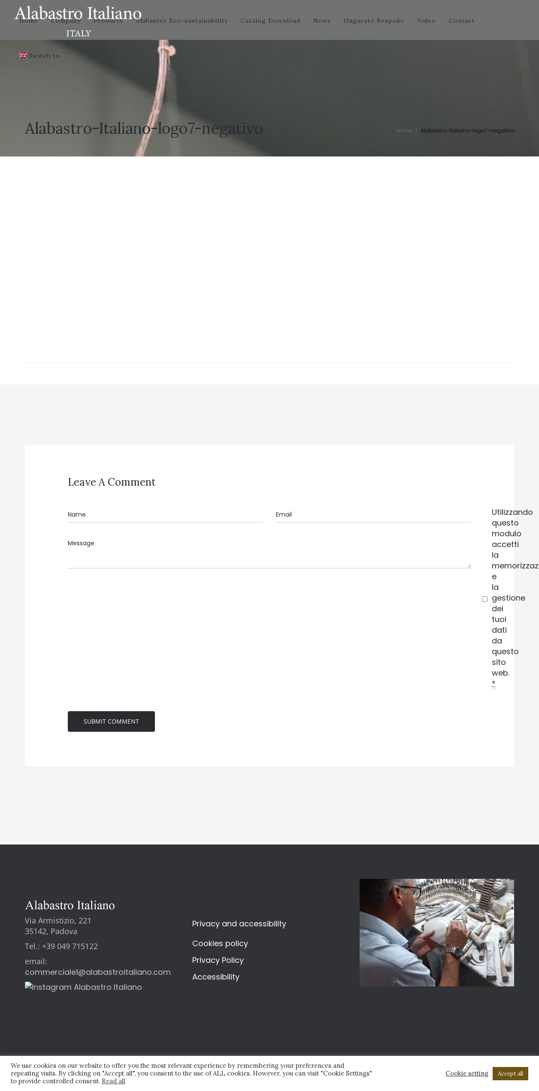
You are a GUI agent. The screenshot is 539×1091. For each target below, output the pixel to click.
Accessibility (215, 978)
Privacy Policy (218, 961)
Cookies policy (220, 945)
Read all (113, 1081)
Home (404, 130)
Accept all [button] (510, 1073)
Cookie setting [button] (466, 1073)
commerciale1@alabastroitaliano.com (98, 973)
